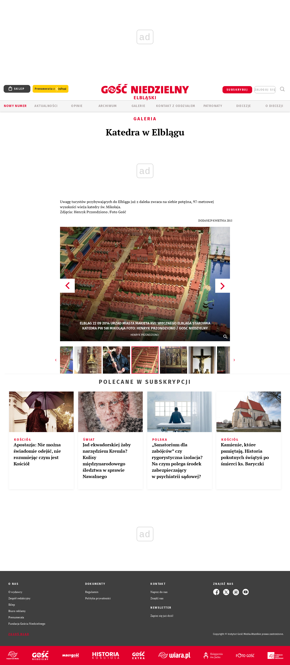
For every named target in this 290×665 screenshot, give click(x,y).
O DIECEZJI (274, 106)
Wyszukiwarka (282, 89)
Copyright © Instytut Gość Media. (232, 634)
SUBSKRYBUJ (237, 89)
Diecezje (243, 106)
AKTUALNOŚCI (46, 106)
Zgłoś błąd (18, 634)
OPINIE (76, 106)
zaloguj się (265, 89)
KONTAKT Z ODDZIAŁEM (175, 106)
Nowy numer (15, 106)
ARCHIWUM (108, 106)
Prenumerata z (50, 89)
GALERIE (138, 106)
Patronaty (212, 106)
